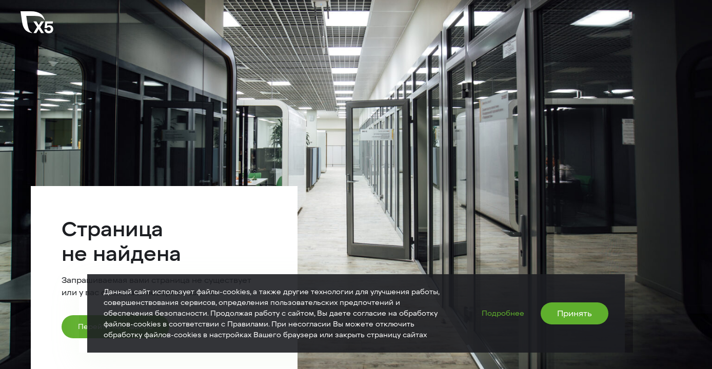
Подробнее (503, 313)
